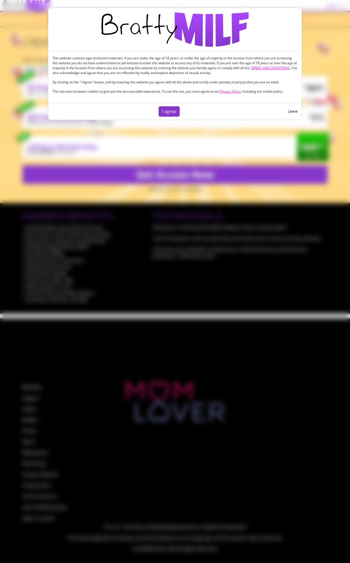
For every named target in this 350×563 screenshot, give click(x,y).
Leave (293, 111)
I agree (169, 111)
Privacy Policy (230, 91)
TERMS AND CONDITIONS (270, 68)
